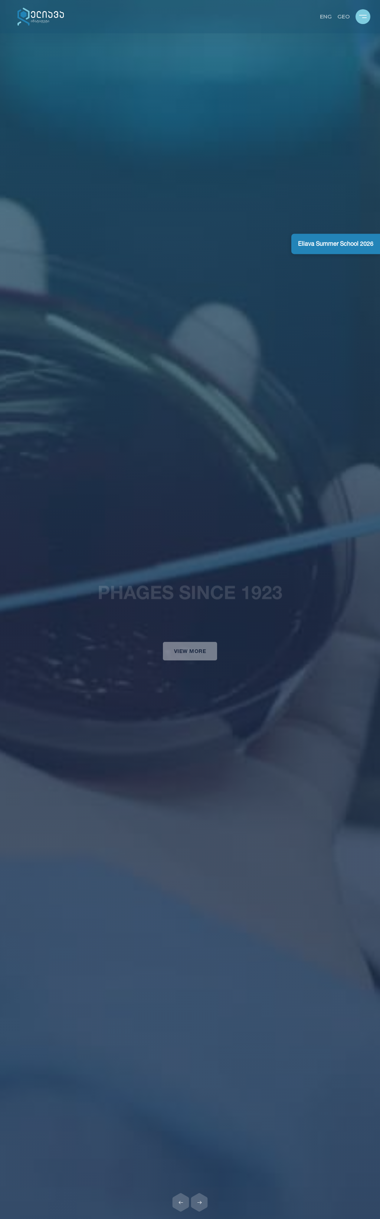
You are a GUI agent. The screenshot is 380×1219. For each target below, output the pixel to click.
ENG (326, 16)
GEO (343, 16)
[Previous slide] (180, 1202)
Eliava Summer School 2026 (335, 243)
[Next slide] (199, 1202)
